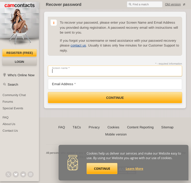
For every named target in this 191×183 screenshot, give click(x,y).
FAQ (61, 127)
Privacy (94, 127)
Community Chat (14, 95)
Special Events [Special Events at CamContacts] (13, 108)
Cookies (113, 127)
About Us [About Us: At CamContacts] (9, 124)
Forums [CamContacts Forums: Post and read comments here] (8, 101)
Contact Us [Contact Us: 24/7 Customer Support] (10, 130)
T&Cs (77, 127)
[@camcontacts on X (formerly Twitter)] (8, 174)
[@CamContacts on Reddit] (23, 174)
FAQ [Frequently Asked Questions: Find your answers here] (5, 117)
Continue (115, 98)
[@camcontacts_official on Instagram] (31, 174)
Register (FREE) (19, 53)
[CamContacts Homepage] (19, 25)
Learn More (134, 168)
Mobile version (116, 134)
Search (13, 84)
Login (19, 62)
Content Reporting (140, 127)
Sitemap (167, 127)
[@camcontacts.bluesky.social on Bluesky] (16, 174)
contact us (78, 45)
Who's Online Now (21, 75)
